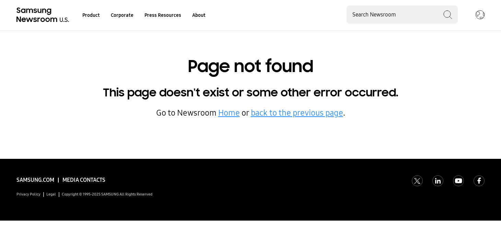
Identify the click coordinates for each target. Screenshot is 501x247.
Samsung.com (35, 180)
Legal (51, 194)
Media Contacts (83, 180)
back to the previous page (297, 113)
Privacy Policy (28, 194)
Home (229, 113)
